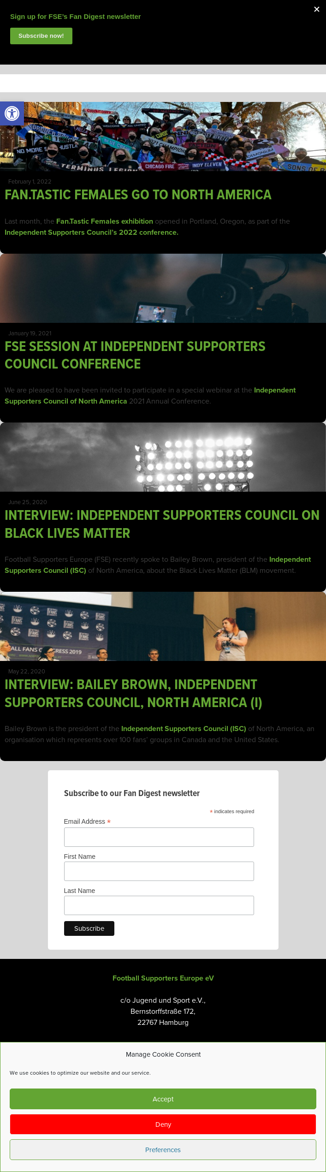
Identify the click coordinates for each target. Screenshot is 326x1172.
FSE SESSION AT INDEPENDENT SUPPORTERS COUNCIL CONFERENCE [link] (135, 356)
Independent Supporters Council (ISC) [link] (183, 728)
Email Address (87, 821)
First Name (79, 856)
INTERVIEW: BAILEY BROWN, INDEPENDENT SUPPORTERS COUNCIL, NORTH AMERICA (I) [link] (133, 694)
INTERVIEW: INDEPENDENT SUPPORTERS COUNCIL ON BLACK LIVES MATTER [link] (162, 524)
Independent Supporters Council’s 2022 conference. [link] (91, 232)
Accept (163, 1099)
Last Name (79, 890)
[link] (12, 113)
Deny (163, 1124)
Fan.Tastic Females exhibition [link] (104, 221)
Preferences (163, 1150)
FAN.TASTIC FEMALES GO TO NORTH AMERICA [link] (138, 195)
